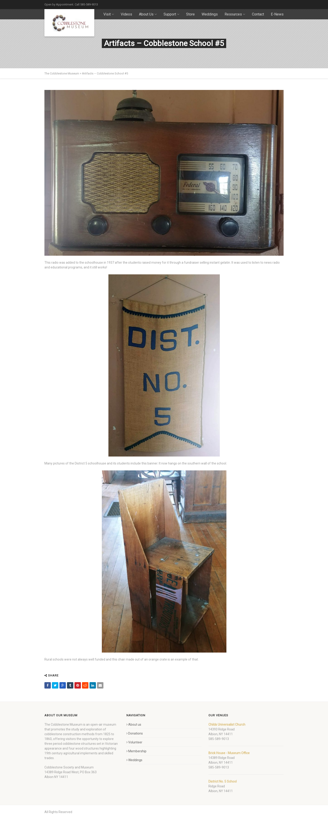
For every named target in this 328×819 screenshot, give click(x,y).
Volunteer (134, 742)
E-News (277, 14)
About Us (148, 14)
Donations (134, 733)
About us (133, 724)
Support (171, 14)
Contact (258, 14)
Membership (136, 751)
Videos (126, 14)
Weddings (210, 14)
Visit (108, 14)
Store (190, 14)
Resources (235, 14)
